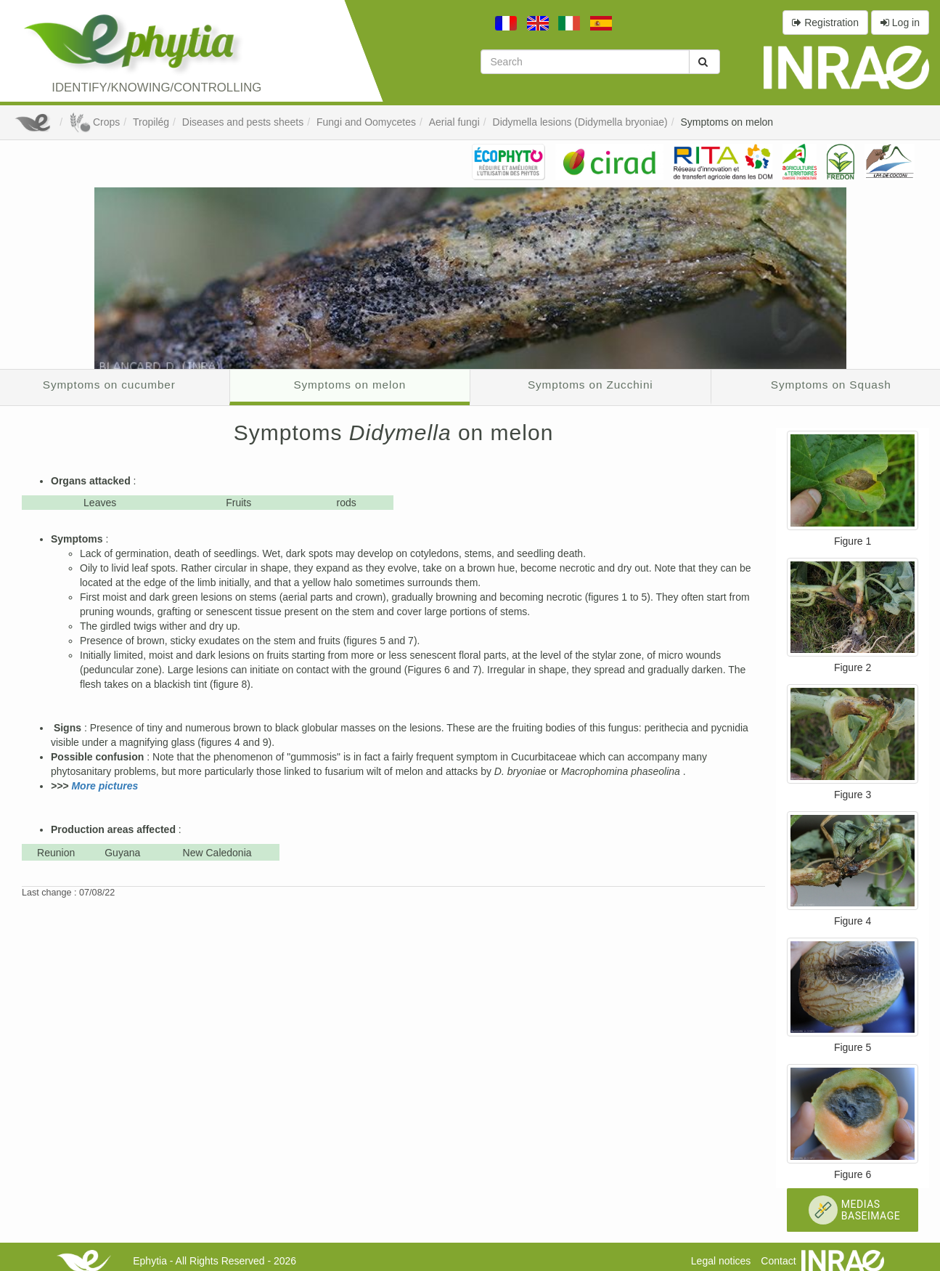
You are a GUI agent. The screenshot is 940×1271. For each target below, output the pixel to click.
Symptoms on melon (727, 122)
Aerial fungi (454, 122)
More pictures (104, 786)
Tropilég (151, 122)
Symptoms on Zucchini (590, 384)
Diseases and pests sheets (242, 122)
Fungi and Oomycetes (366, 122)
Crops (94, 122)
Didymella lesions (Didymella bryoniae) (580, 122)
